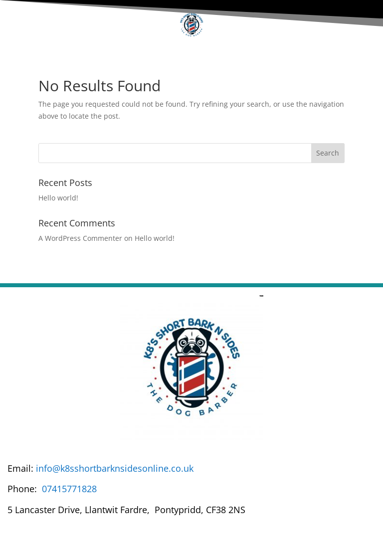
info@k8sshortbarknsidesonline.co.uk (114, 468)
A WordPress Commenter (80, 238)
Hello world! (58, 197)
